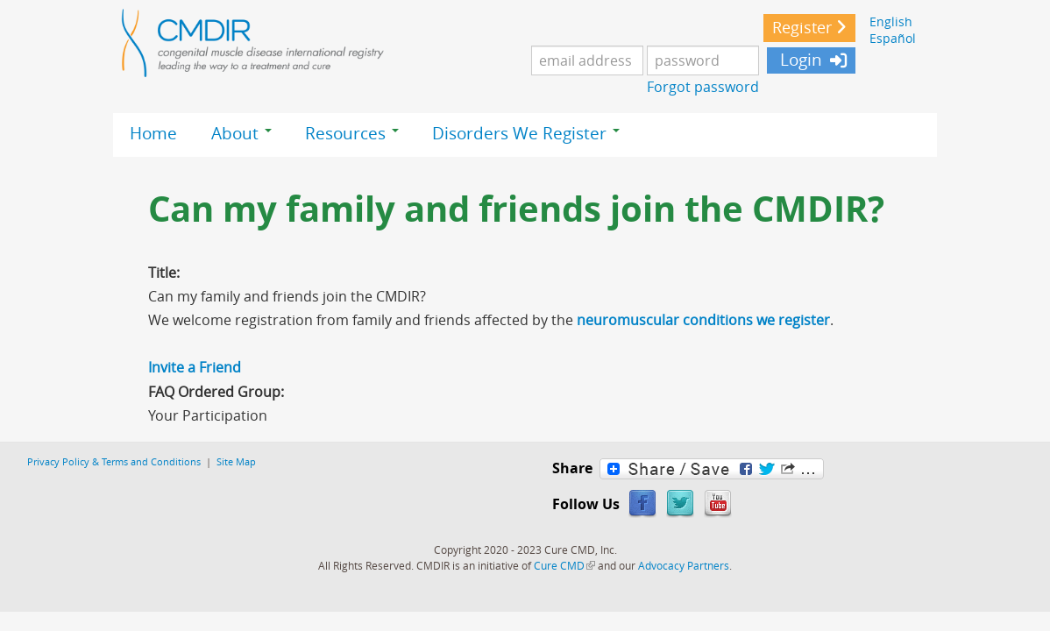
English (890, 21)
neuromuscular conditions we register (703, 320)
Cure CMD (564, 565)
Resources (352, 133)
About (241, 133)
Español (892, 38)
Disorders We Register (526, 133)
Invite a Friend (194, 367)
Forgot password (703, 86)
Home (153, 133)
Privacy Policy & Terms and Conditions (114, 461)
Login (799, 59)
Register (802, 28)
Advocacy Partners (683, 565)
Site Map (236, 461)
